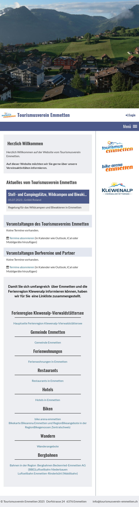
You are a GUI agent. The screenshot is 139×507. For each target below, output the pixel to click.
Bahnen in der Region (23, 465)
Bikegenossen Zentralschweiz (52, 427)
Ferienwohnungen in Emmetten (47, 361)
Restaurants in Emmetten (48, 380)
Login (130, 115)
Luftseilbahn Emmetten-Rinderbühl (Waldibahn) (48, 473)
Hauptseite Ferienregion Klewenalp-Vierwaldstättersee (47, 323)
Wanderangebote (48, 446)
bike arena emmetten (48, 419)
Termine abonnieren (21, 238)
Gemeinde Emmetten (48, 342)
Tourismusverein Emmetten (43, 115)
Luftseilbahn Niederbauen (51, 469)
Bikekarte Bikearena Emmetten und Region (35, 423)
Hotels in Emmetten (47, 400)
